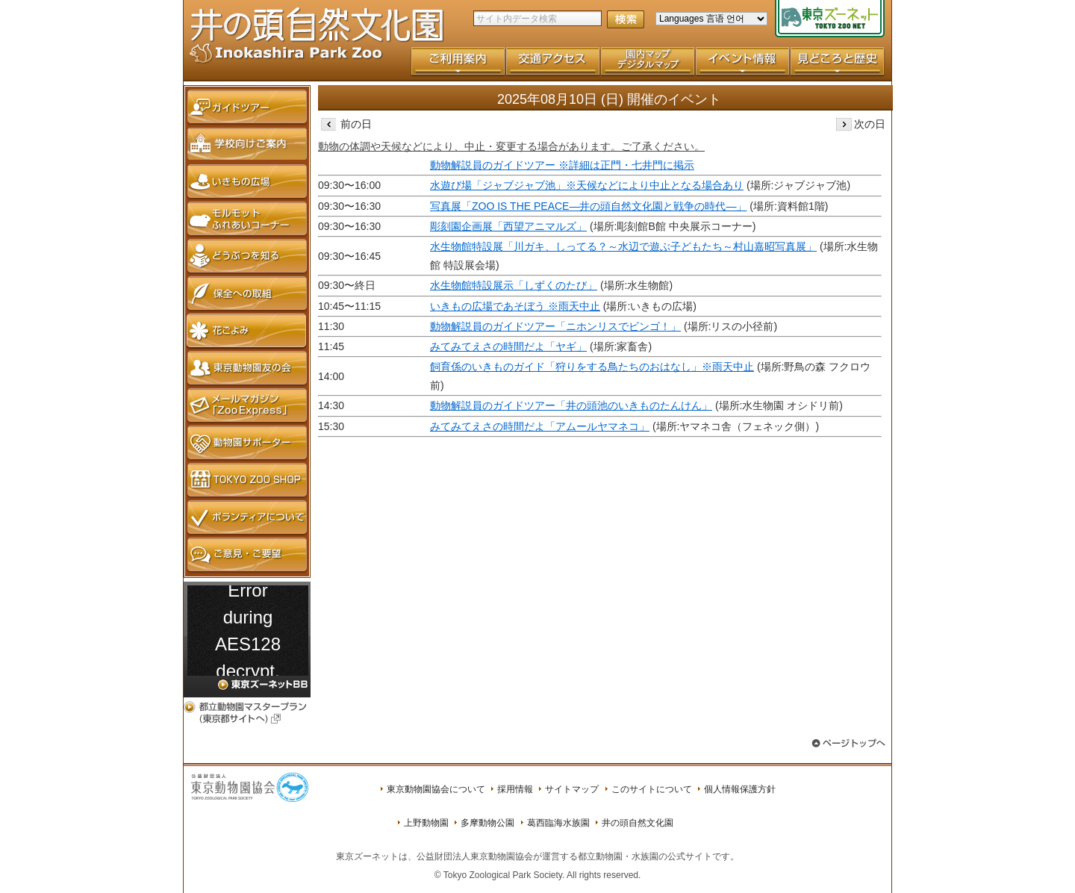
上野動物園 (426, 823)
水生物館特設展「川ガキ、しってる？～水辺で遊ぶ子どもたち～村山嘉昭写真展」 (623, 246)
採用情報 (515, 789)
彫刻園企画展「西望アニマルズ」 (508, 226)
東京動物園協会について (436, 789)
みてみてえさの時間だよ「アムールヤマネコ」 (539, 426)
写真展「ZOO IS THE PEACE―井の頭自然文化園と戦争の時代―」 (588, 206)
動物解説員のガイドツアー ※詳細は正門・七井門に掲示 (562, 165)
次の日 (860, 124)
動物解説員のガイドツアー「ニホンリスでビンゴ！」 (555, 326)
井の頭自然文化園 (637, 823)
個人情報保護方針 (740, 789)
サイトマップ (572, 789)
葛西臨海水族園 (558, 823)
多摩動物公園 (487, 823)
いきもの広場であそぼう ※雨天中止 (515, 306)
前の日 (345, 124)
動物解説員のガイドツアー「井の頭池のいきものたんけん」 (571, 405)
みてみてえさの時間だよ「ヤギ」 (508, 346)
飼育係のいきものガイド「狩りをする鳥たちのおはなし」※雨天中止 (592, 367)
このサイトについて (651, 789)
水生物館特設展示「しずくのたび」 (513, 285)
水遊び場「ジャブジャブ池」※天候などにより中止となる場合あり (587, 185)
